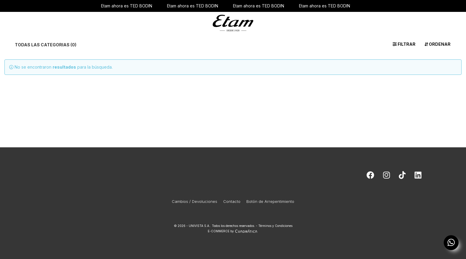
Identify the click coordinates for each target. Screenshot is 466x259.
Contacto (231, 201)
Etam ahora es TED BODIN (126, 5)
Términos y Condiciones (275, 226)
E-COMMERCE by (233, 231)
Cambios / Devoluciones (194, 201)
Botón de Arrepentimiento (270, 201)
